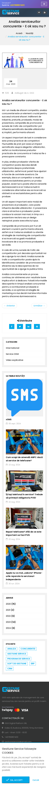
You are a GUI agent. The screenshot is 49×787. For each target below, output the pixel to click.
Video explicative (14, 360)
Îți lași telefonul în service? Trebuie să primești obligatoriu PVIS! (24, 496)
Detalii (36, 780)
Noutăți (29, 33)
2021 (10, 609)
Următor (39, 305)
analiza (11, 648)
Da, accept (16, 780)
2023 (11, 622)
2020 (11, 603)
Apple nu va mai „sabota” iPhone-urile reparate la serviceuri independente (24, 576)
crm (9, 668)
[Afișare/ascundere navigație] (44, 4)
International (12, 347)
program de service (18, 658)
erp (32, 663)
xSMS (8, 419)
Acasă (19, 33)
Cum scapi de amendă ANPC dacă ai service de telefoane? (24, 459)
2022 (10, 616)
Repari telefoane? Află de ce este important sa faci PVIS (23, 533)
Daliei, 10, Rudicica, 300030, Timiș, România (24, 728)
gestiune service (16, 653)
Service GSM (12, 354)
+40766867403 (11, 737)
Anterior (9, 305)
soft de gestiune (16, 663)
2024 (10, 628)
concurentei (28, 648)
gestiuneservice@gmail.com (18, 741)
